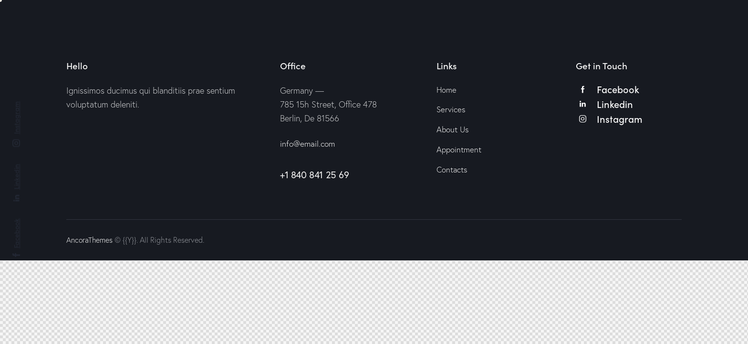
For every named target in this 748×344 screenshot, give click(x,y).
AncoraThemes (90, 240)
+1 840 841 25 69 (314, 175)
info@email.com (308, 143)
